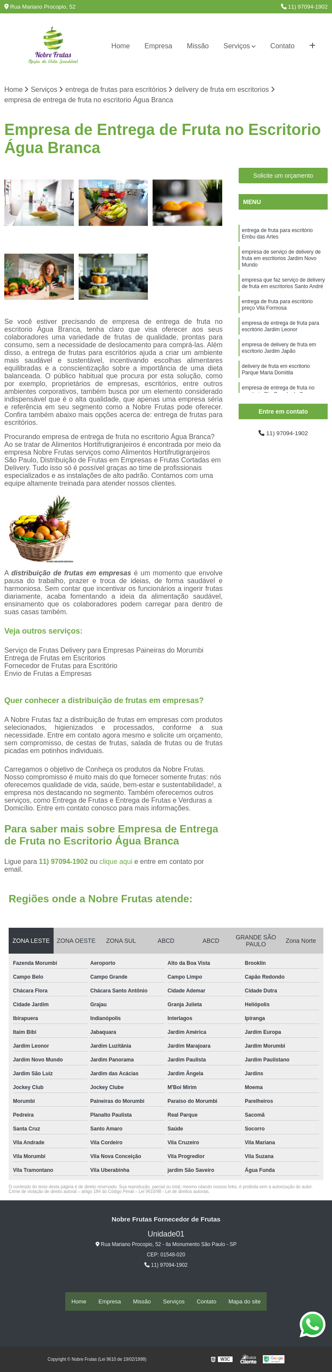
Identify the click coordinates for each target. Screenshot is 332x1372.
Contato (282, 46)
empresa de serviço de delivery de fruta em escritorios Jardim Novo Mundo (281, 264)
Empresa (158, 46)
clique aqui (116, 863)
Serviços (236, 46)
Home (121, 46)
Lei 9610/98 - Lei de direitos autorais (174, 1192)
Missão (198, 46)
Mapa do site (244, 1302)
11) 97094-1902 (304, 6)
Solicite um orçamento (283, 176)
